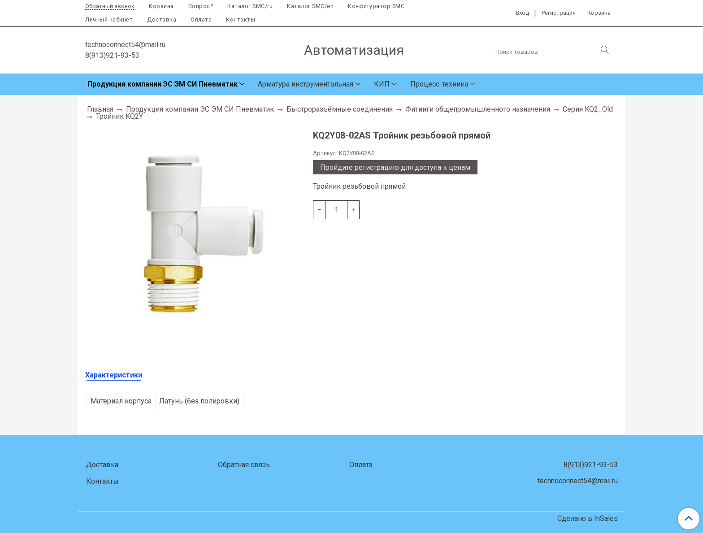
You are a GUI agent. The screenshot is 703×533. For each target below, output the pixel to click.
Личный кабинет (109, 19)
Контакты (240, 19)
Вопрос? (200, 6)
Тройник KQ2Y (119, 116)
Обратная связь (244, 464)
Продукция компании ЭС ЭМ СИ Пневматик (162, 84)
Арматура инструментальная (305, 84)
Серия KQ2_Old (588, 109)
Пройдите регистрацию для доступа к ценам (395, 167)
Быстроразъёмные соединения (339, 109)
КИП (382, 84)
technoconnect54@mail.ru (125, 44)
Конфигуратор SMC (376, 6)
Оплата (201, 19)
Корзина (161, 6)
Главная (100, 109)
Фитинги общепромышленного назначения (477, 109)
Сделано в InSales (587, 518)
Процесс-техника (439, 84)
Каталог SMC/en (310, 6)
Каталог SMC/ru (250, 6)
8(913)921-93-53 (112, 55)
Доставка (161, 19)
